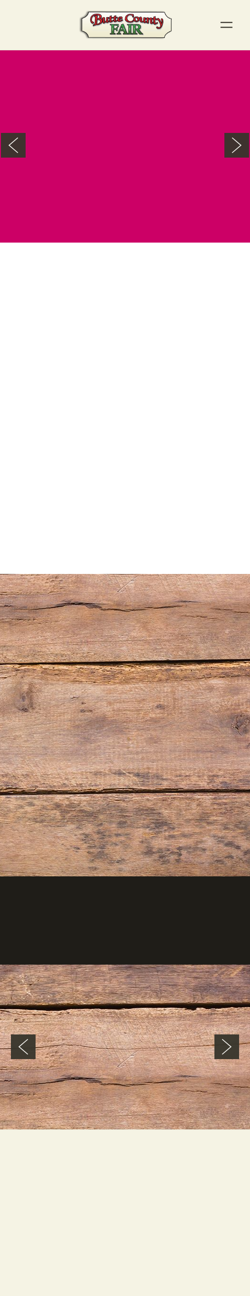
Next (236, 145)
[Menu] (226, 25)
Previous (13, 145)
